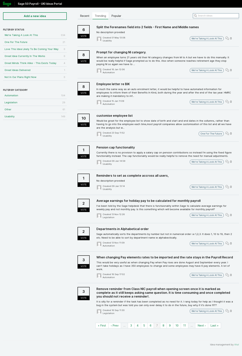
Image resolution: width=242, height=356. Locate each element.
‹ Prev (115, 325)
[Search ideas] (216, 15)
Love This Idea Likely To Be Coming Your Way (35, 49)
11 (184, 325)
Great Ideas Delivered (35, 70)
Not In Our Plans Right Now (35, 77)
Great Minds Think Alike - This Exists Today (35, 63)
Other (35, 109)
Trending (100, 16)
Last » (214, 325)
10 (176, 325)
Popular (116, 16)
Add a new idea (35, 16)
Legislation (35, 102)
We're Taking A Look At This (35, 35)
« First (102, 325)
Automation (35, 95)
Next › (202, 325)
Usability (35, 116)
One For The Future (35, 42)
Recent (84, 16)
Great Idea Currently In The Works (35, 56)
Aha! (236, 344)
